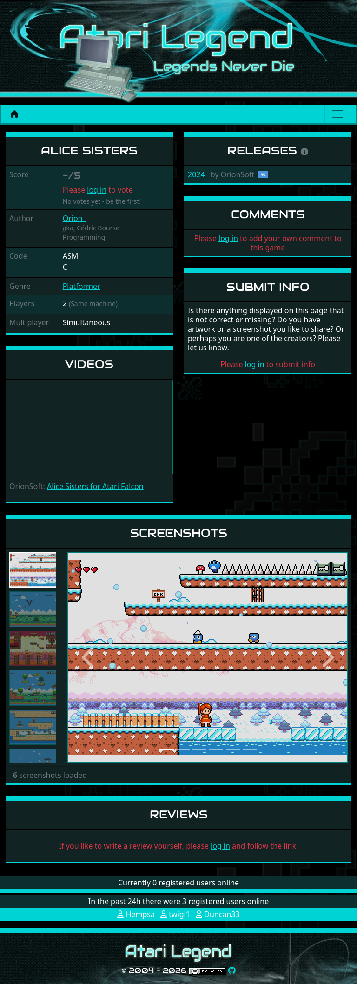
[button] (88, 657)
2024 (196, 174)
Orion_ (74, 218)
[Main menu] (337, 114)
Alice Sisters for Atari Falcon (95, 486)
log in (96, 190)
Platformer (81, 286)
